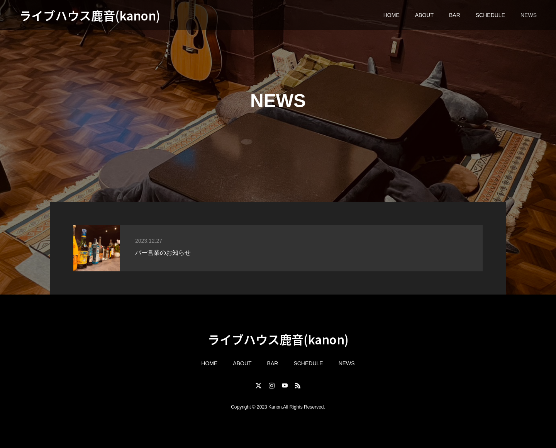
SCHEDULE (490, 19)
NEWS (528, 19)
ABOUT (424, 19)
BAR (454, 19)
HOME (391, 19)
